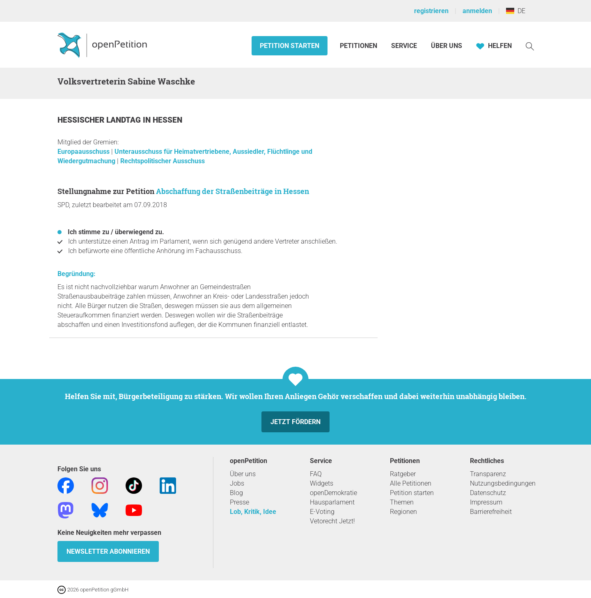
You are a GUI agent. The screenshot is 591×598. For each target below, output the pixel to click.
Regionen (403, 512)
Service (404, 46)
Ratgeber (403, 474)
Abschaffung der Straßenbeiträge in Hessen (232, 191)
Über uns (243, 474)
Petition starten (289, 46)
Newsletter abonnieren (108, 551)
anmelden (477, 11)
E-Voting (322, 512)
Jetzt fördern (295, 422)
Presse (239, 502)
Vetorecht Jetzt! (332, 521)
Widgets (321, 483)
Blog (236, 493)
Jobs (237, 483)
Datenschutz (488, 493)
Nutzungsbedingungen (503, 483)
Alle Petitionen (410, 483)
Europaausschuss (84, 151)
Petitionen (359, 46)
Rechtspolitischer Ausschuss (162, 161)
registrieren (431, 11)
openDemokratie (333, 493)
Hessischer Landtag (100, 120)
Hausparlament (332, 502)
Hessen (167, 120)
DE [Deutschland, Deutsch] (515, 11)
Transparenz (488, 474)
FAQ (316, 474)
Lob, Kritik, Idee (253, 512)
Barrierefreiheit (491, 512)
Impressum (486, 502)
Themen (402, 502)
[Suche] (530, 45)
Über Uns (446, 46)
